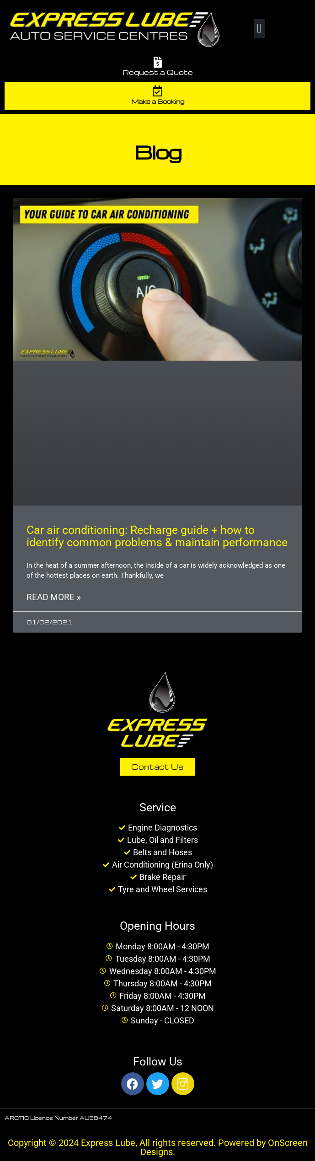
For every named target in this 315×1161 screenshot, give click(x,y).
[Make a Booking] (157, 90)
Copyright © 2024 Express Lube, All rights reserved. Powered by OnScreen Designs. (158, 1147)
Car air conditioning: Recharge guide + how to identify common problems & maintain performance (157, 536)
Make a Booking (157, 101)
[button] (259, 28)
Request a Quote (158, 72)
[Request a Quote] (157, 62)
